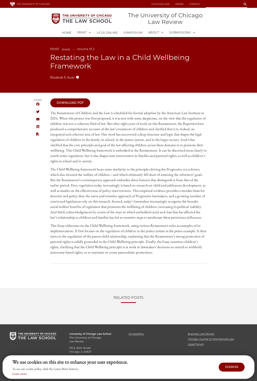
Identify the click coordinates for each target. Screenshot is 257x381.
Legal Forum (196, 344)
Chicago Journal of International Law (211, 339)
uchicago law (160, 4)
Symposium (133, 33)
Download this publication (38, 134)
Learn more (19, 374)
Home (67, 33)
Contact (194, 4)
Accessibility (136, 334)
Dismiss (231, 367)
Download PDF (70, 102)
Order (179, 4)
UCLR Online (107, 33)
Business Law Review (201, 334)
